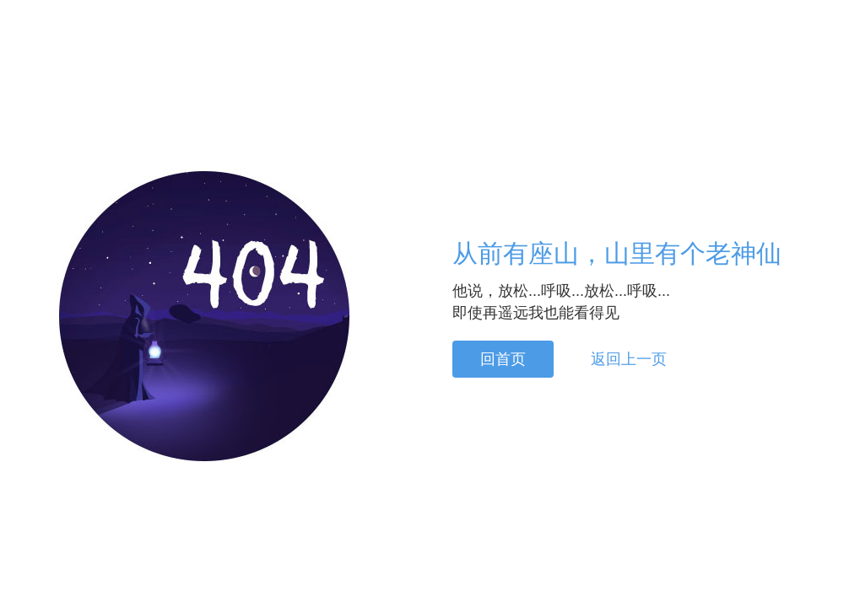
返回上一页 (629, 359)
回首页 (503, 359)
